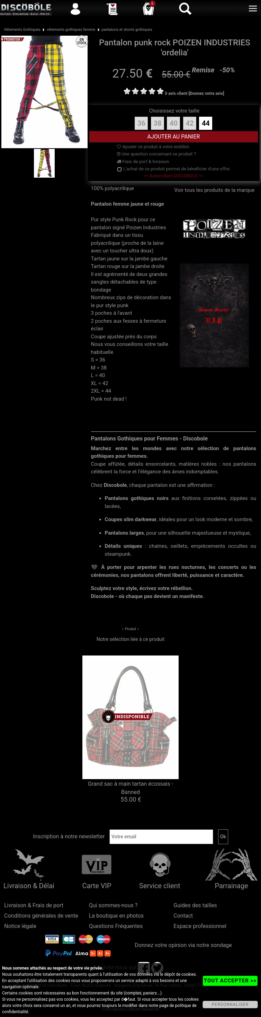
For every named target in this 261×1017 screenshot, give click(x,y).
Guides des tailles (195, 905)
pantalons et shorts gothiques (127, 29)
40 (174, 123)
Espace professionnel (199, 926)
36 (141, 123)
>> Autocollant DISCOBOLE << (173, 175)
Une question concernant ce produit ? (156, 154)
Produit (130, 629)
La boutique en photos (116, 915)
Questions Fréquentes (116, 926)
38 (157, 123)
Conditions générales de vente (41, 915)
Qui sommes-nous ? (113, 905)
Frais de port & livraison (143, 161)
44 (206, 123)
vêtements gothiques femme (71, 29)
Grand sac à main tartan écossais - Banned (130, 787)
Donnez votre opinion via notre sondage (183, 945)
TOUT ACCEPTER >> (230, 981)
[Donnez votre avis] (206, 93)
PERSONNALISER (230, 1004)
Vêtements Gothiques (22, 29)
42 (190, 123)
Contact (183, 915)
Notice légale (20, 926)
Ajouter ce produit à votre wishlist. (153, 146)
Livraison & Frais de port (33, 905)
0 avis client (176, 93)
